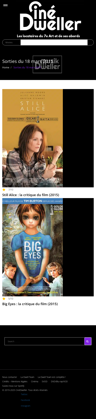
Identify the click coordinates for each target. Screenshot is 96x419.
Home (5, 67)
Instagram (25, 405)
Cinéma (34, 381)
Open (8, 7)
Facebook (25, 400)
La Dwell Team (27, 377)
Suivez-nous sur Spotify (13, 385)
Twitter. (24, 394)
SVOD (44, 381)
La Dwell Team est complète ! (52, 377)
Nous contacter (9, 377)
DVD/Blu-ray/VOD (59, 381)
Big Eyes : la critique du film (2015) (30, 304)
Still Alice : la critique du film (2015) (30, 194)
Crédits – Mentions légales (14, 381)
